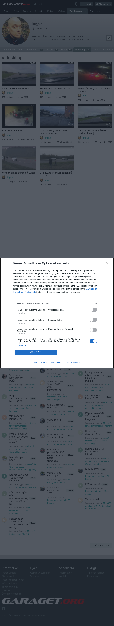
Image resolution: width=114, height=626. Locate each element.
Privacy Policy (73, 362)
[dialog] (57, 313)
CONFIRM (35, 352)
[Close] (107, 263)
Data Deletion (40, 362)
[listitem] (57, 303)
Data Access (57, 362)
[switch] (93, 310)
